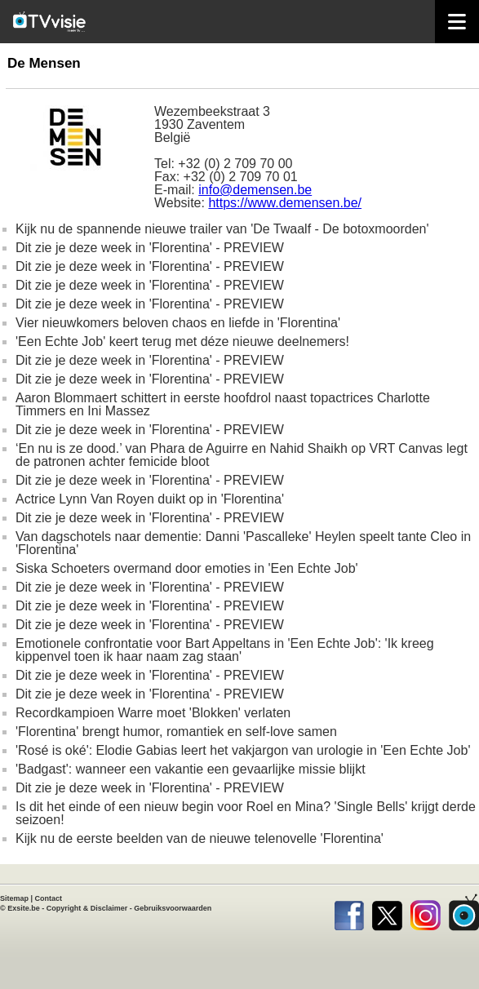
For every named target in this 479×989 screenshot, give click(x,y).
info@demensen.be (255, 190)
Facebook (349, 912)
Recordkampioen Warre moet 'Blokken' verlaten (153, 713)
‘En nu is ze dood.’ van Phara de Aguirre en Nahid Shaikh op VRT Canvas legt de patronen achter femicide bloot (242, 454)
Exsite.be (23, 908)
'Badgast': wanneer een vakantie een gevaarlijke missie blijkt (191, 769)
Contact (49, 898)
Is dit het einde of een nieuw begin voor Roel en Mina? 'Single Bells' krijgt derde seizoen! (246, 813)
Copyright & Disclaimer (87, 908)
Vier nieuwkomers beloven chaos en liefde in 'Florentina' (178, 323)
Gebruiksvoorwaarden (172, 908)
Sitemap (14, 898)
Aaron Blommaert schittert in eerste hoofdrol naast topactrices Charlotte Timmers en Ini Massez (223, 404)
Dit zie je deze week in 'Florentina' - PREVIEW (150, 248)
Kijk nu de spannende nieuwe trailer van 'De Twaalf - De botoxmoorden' (222, 229)
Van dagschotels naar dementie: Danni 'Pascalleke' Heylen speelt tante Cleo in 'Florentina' (243, 543)
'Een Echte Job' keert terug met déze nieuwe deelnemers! (182, 341)
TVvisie (464, 912)
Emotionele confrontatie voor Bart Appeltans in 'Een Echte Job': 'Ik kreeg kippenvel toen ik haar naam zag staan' (225, 649)
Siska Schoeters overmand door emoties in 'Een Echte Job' (187, 568)
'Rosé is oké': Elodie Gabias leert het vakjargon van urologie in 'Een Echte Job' (243, 750)
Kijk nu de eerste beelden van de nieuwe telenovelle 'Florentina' (200, 838)
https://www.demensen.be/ (284, 203)
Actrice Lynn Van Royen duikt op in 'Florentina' (150, 499)
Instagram (425, 912)
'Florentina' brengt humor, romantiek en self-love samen (176, 731)
